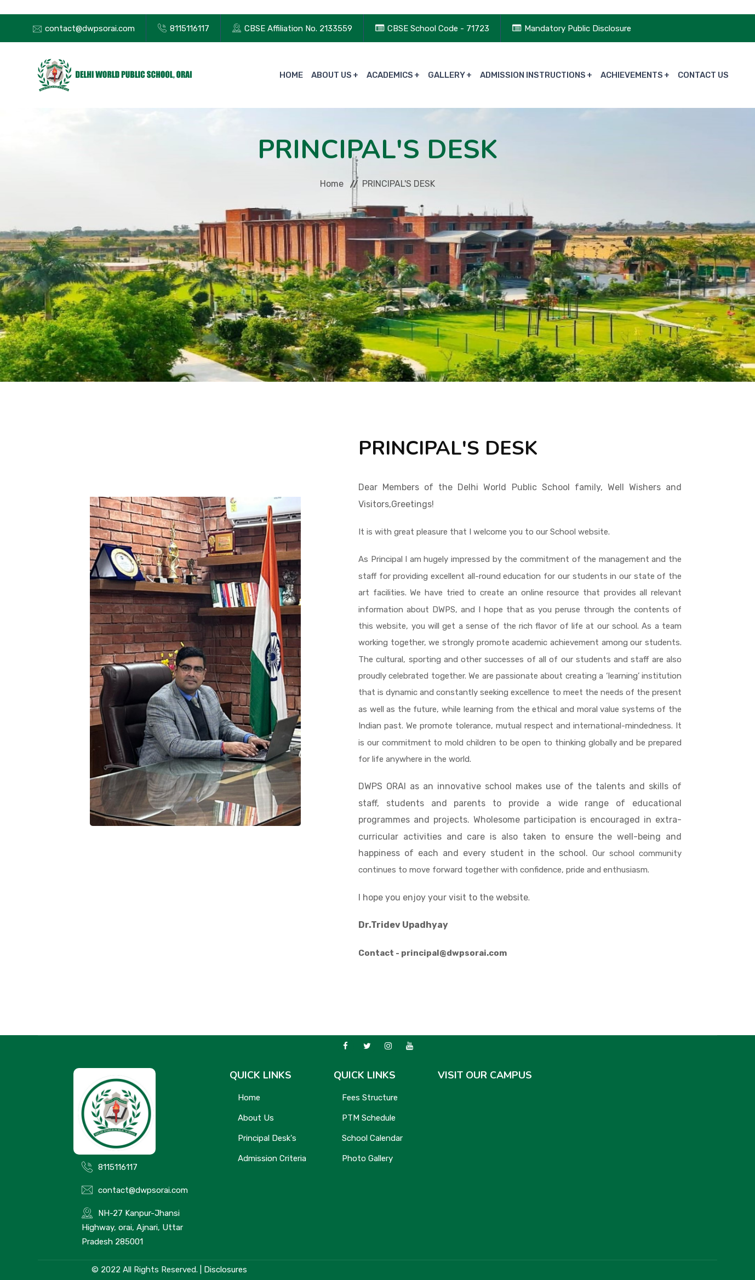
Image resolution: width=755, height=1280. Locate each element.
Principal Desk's (267, 1138)
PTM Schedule (369, 1118)
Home (291, 75)
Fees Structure (370, 1098)
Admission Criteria (272, 1158)
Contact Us (703, 75)
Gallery (446, 75)
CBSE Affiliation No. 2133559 (298, 28)
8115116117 (189, 28)
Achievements (631, 75)
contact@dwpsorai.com (90, 28)
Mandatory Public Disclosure (577, 28)
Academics (390, 75)
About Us (331, 75)
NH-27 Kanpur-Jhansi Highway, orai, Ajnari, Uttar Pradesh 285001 (132, 1227)
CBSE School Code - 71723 (438, 28)
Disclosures (225, 1270)
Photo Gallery (367, 1158)
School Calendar (372, 1138)
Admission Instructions (533, 75)
